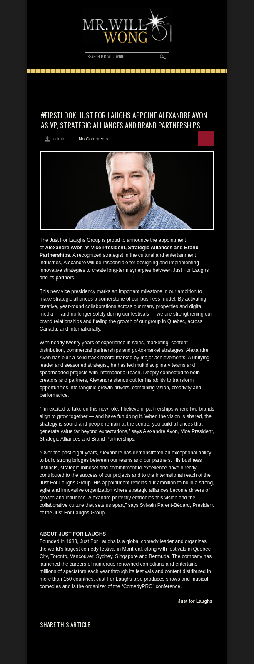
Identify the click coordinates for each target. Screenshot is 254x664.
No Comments (93, 138)
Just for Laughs (195, 601)
